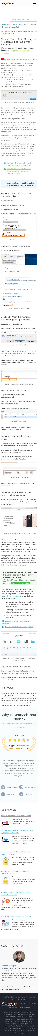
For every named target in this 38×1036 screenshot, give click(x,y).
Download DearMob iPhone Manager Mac (19, 627)
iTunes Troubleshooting (14, 25)
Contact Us (16, 997)
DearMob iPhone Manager (11, 596)
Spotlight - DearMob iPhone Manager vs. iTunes (20, 59)
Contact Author (8, 34)
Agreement (15, 999)
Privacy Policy (30, 997)
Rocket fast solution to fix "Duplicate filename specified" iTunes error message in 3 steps (19, 171)
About (9, 997)
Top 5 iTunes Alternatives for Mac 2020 (16, 816)
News (23, 997)
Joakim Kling (7, 31)
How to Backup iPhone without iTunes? (16, 916)
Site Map (23, 999)
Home (3, 25)
